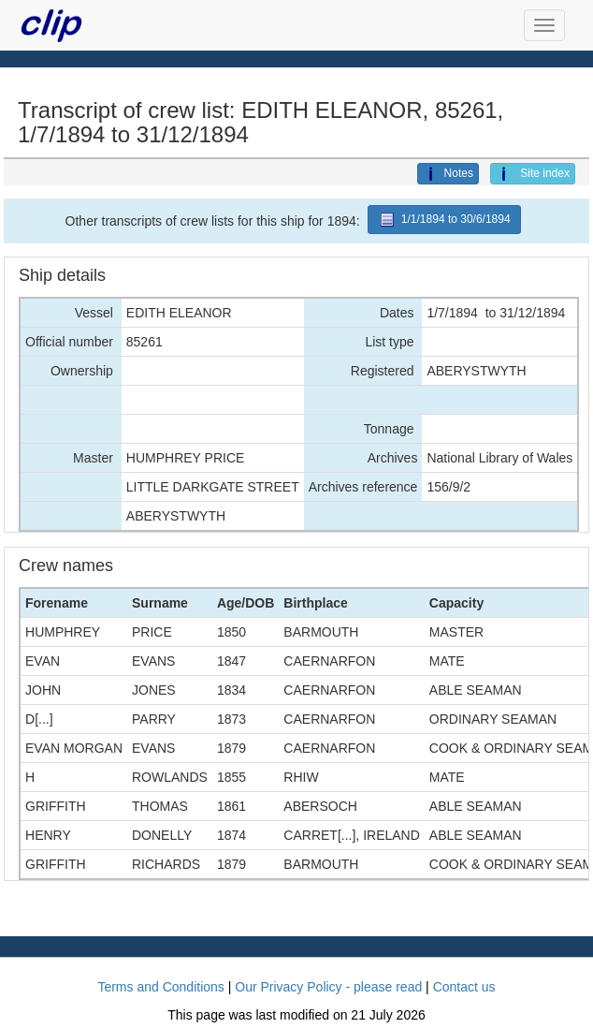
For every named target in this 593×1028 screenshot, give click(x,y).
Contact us (464, 986)
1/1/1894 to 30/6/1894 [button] (444, 219)
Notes (448, 174)
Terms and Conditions (160, 986)
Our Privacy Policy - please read (328, 986)
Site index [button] (533, 174)
